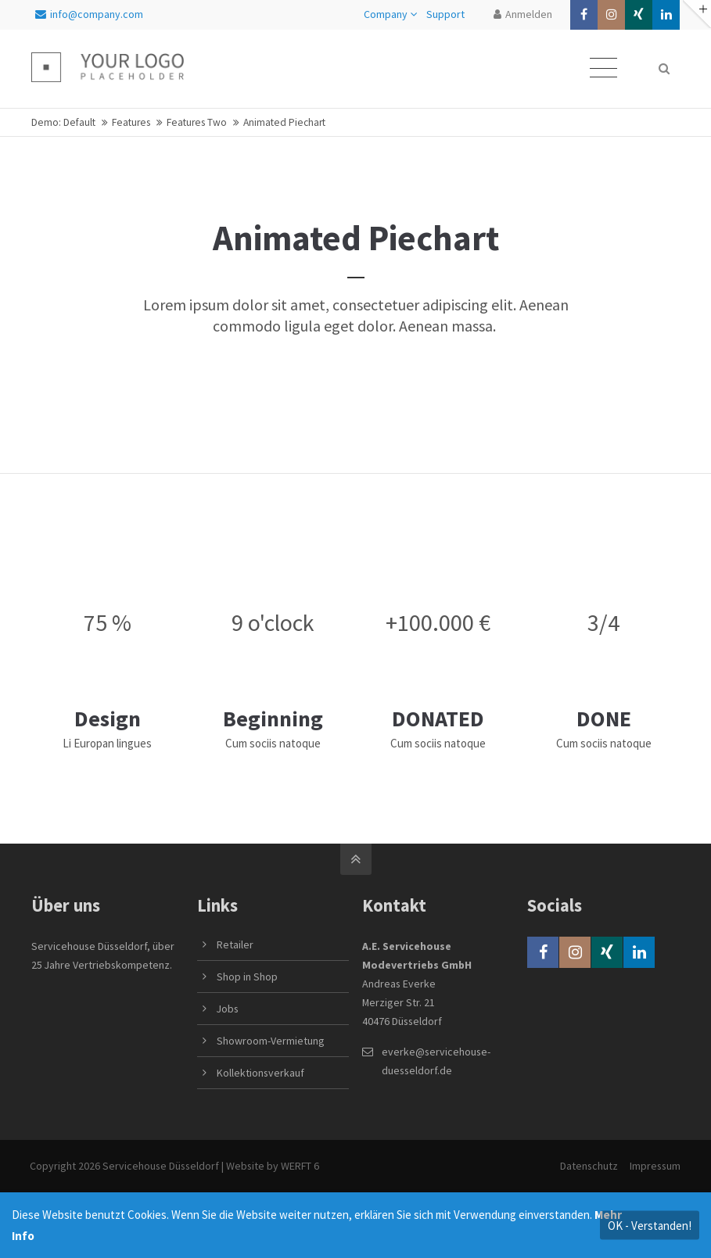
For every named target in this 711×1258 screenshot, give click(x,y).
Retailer (235, 944)
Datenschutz (588, 1166)
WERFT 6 (301, 1166)
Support (445, 14)
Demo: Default (63, 122)
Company (386, 14)
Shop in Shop (247, 976)
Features (131, 122)
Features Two (197, 122)
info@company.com (89, 14)
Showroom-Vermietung (271, 1041)
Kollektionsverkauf (260, 1073)
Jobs (228, 1009)
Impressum (654, 1166)
